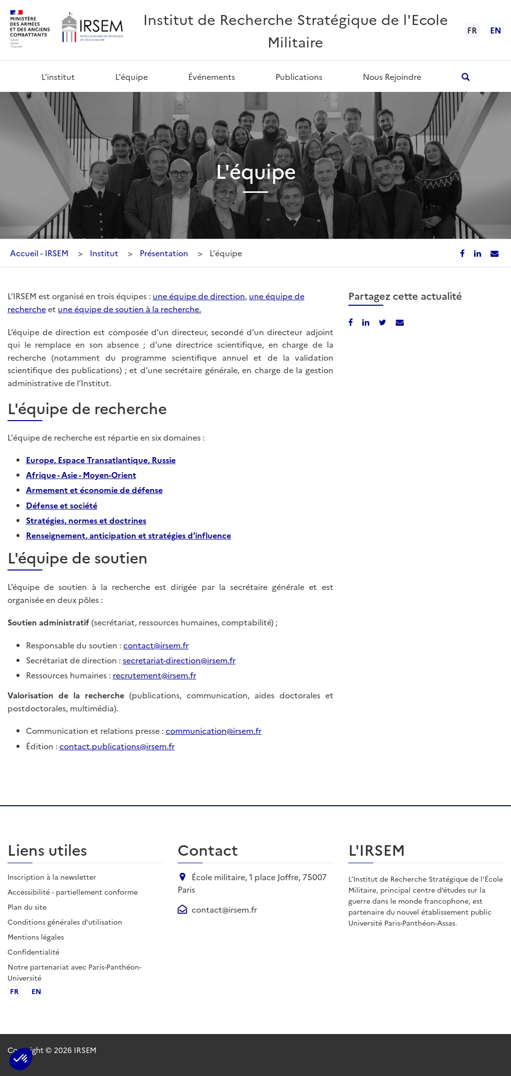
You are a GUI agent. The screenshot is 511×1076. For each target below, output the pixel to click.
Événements (211, 76)
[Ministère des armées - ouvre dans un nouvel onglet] (30, 30)
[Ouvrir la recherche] (466, 76)
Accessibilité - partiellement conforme (72, 892)
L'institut (58, 76)
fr (14, 991)
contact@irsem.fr (156, 644)
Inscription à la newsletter (51, 877)
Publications (298, 76)
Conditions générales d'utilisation (64, 922)
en (495, 29)
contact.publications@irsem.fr (117, 745)
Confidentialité (33, 952)
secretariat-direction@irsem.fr (179, 659)
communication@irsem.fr (213, 730)
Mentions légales (35, 937)
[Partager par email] (495, 252)
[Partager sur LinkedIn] (478, 252)
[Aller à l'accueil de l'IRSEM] (91, 30)
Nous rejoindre (392, 76)
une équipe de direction (199, 295)
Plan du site (26, 907)
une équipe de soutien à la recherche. (129, 308)
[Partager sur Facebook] (463, 252)
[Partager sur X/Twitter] (383, 321)
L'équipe (131, 76)
